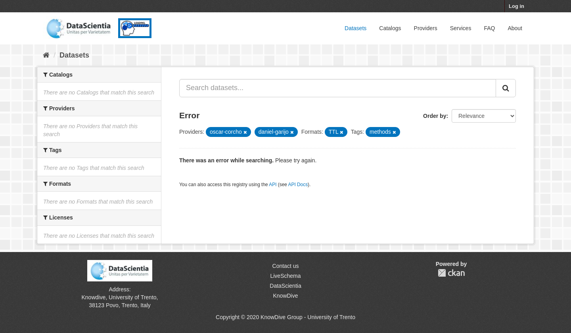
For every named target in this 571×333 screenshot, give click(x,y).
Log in (516, 6)
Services (460, 28)
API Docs (298, 184)
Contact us (285, 266)
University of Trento (133, 297)
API (272, 184)
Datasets (355, 28)
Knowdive (94, 297)
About (515, 28)
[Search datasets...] (337, 88)
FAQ (489, 28)
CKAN (451, 273)
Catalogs (390, 28)
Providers (425, 28)
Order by (434, 116)
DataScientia (285, 286)
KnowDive (285, 296)
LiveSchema (285, 276)
